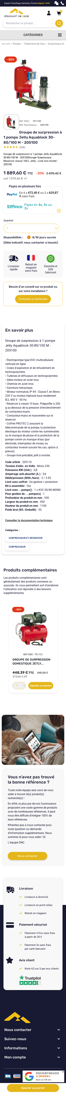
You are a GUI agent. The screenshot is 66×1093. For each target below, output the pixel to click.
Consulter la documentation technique (29, 520)
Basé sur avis (43, 1080)
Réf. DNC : (24, 121)
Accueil (6, 43)
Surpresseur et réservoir (26, 538)
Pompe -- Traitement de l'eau (29, 43)
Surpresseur (17, 546)
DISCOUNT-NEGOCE (47, 1073)
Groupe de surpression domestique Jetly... (31, 661)
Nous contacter (28, 856)
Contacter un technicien (33, 299)
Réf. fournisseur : (28, 125)
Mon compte (15, 1057)
